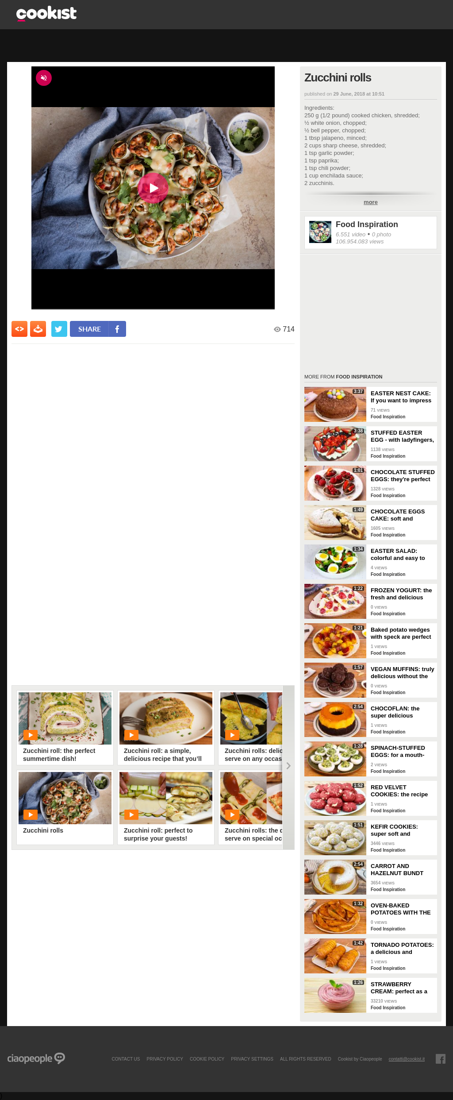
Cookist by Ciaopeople (360, 1059)
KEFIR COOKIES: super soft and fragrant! (394, 830)
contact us (125, 1059)
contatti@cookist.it (407, 1059)
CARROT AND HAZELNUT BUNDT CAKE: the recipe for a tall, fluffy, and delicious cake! (401, 870)
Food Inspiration (367, 224)
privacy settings (252, 1059)
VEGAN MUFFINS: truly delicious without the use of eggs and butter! (402, 673)
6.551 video (350, 234)
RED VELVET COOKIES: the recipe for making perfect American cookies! (399, 791)
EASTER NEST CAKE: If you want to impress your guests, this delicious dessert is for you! (402, 397)
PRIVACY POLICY (164, 1059)
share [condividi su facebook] (89, 328)
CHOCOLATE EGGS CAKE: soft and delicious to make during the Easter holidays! (398, 515)
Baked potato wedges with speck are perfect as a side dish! (401, 633)
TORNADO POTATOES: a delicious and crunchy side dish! (402, 949)
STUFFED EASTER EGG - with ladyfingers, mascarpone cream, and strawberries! (402, 436)
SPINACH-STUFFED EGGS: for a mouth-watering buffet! (398, 752)
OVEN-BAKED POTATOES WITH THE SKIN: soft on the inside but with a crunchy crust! (401, 909)
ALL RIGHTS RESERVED (305, 1059)
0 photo (381, 234)
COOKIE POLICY (207, 1059)
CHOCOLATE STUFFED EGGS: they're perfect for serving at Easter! (403, 476)
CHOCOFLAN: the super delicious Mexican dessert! (395, 712)
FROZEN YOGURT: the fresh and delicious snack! (401, 594)
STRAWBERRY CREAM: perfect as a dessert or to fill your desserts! (399, 988)
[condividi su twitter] (59, 329)
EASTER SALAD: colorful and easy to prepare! (398, 555)
